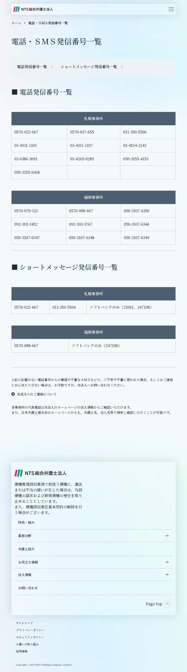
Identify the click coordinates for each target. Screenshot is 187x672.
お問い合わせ (28, 587)
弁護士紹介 (26, 549)
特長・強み (26, 522)
